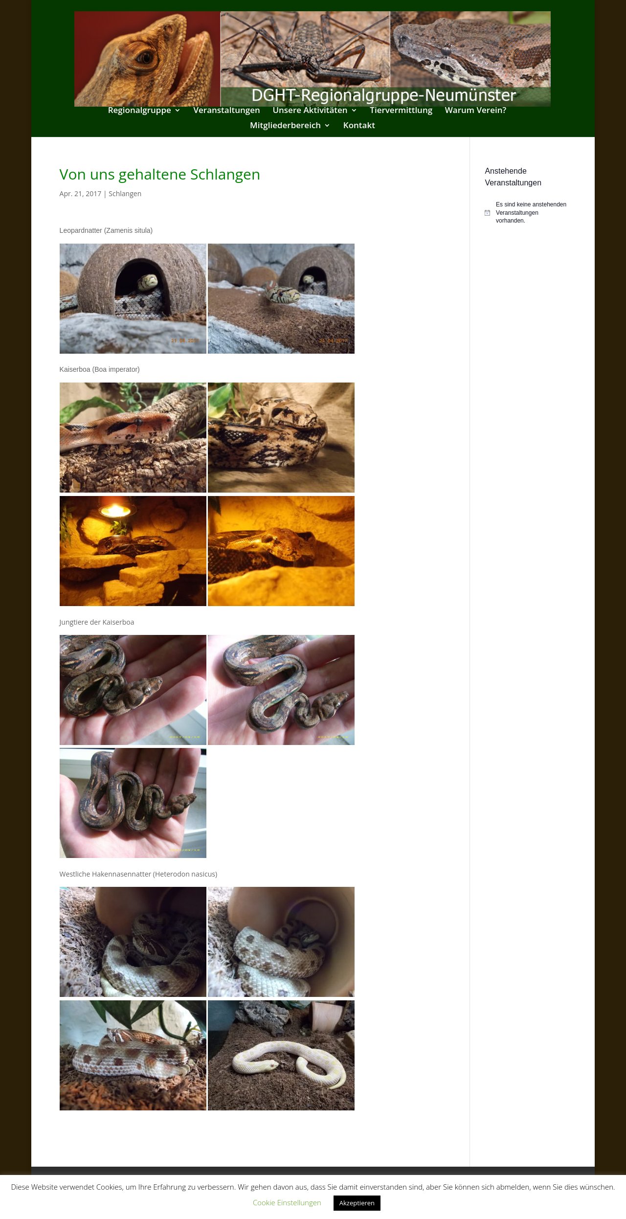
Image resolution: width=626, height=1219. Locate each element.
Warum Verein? (476, 111)
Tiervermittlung (401, 111)
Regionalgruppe (139, 111)
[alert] (525, 213)
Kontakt (359, 126)
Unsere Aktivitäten (309, 111)
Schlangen (125, 193)
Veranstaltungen (226, 111)
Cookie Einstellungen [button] (287, 1202)
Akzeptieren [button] (357, 1202)
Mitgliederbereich (285, 126)
